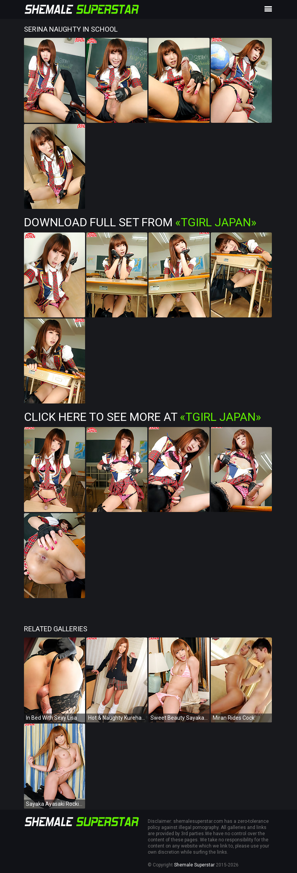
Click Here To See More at (142, 417)
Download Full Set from (140, 222)
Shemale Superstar (194, 865)
